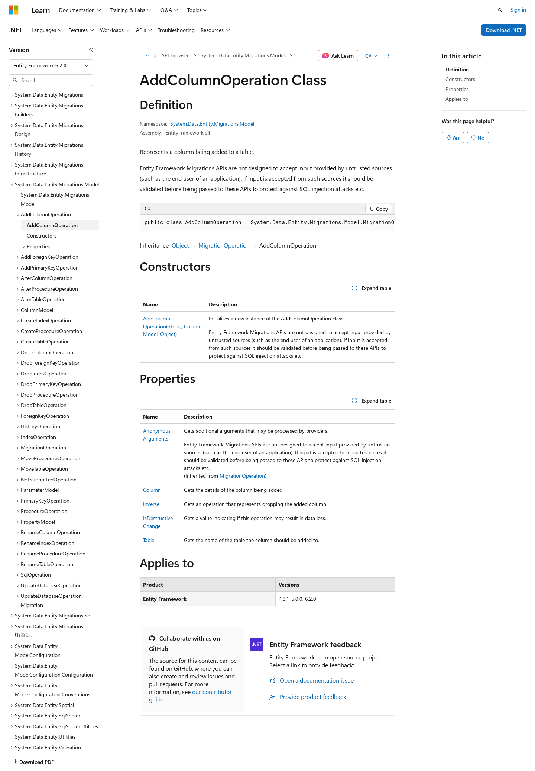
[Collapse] (91, 50)
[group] (267, 223)
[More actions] (388, 56)
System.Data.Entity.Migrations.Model (243, 55)
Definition (457, 69)
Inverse (151, 503)
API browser (175, 55)
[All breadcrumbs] (146, 56)
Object (180, 245)
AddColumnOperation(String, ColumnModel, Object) (172, 326)
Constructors (460, 79)
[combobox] (51, 65)
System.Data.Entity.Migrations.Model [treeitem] (55, 173)
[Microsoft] (14, 10)
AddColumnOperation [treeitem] (52, 199)
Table (148, 539)
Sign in (518, 9)
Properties (456, 89)
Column (152, 489)
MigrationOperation (224, 245)
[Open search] (500, 10)
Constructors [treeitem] (41, 209)
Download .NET (504, 29)
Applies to (456, 98)
